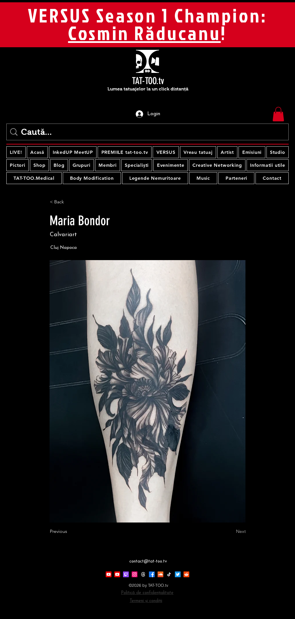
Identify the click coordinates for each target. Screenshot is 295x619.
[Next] (231, 531)
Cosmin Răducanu (144, 33)
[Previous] (69, 531)
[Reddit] (186, 574)
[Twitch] (126, 574)
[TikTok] (169, 574)
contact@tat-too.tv (148, 561)
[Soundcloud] (160, 574)
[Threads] (143, 574)
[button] (278, 114)
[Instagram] (134, 574)
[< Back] (69, 202)
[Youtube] (108, 574)
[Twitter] (178, 574)
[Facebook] (152, 574)
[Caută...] (148, 132)
